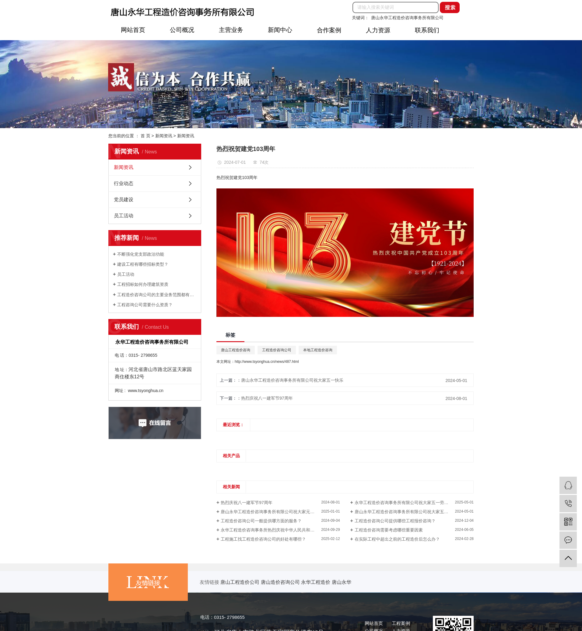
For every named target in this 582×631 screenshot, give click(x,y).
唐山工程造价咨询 (235, 350)
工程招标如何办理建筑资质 (142, 284)
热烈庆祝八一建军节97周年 (267, 398)
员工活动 (123, 215)
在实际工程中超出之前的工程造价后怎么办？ (397, 539)
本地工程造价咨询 (317, 350)
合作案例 (329, 30)
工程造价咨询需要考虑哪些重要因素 (389, 530)
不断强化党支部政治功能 (140, 254)
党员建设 (123, 199)
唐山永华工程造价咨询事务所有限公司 (407, 17)
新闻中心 (280, 29)
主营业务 (231, 29)
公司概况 (182, 29)
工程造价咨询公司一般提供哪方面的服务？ (261, 520)
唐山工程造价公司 (240, 582)
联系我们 (427, 30)
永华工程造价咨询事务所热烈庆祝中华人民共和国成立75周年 (278, 530)
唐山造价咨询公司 (281, 582)
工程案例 (401, 623)
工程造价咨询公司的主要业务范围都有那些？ (157, 294)
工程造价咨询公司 (276, 350)
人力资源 (378, 30)
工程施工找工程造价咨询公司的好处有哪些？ (263, 539)
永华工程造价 (316, 582)
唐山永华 (341, 582)
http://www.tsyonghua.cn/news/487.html (267, 361)
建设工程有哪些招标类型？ (142, 264)
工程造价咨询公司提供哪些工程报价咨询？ (395, 520)
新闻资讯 (163, 135)
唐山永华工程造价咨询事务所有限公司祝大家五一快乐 (292, 380)
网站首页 (133, 29)
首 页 (145, 135)
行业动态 (123, 183)
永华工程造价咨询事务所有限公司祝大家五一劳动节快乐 (408, 502)
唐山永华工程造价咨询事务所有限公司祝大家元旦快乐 (272, 511)
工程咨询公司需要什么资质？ (145, 304)
